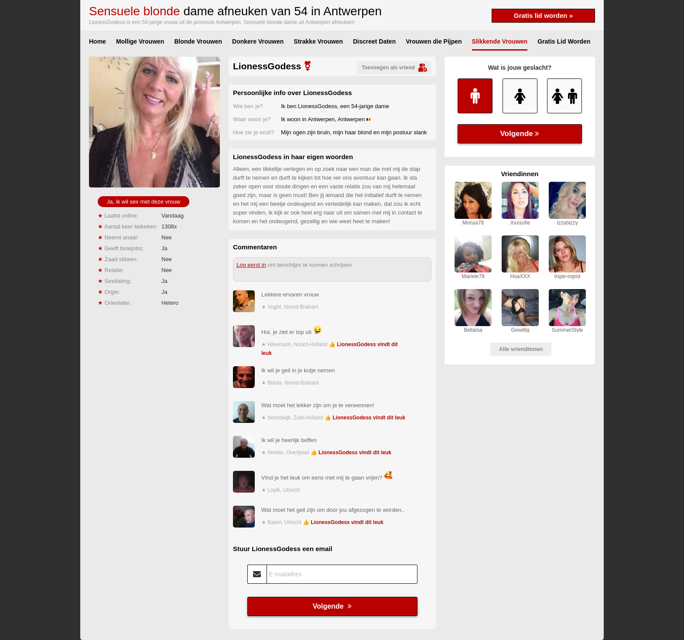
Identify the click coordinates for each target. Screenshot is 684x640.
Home (97, 41)
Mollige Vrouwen (140, 41)
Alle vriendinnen (521, 349)
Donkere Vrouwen (258, 41)
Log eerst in (251, 265)
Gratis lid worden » (543, 15)
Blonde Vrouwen (198, 41)
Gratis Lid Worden (563, 41)
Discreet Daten (374, 41)
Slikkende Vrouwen (500, 41)
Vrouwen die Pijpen (434, 41)
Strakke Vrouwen (318, 41)
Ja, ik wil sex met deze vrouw (143, 201)
